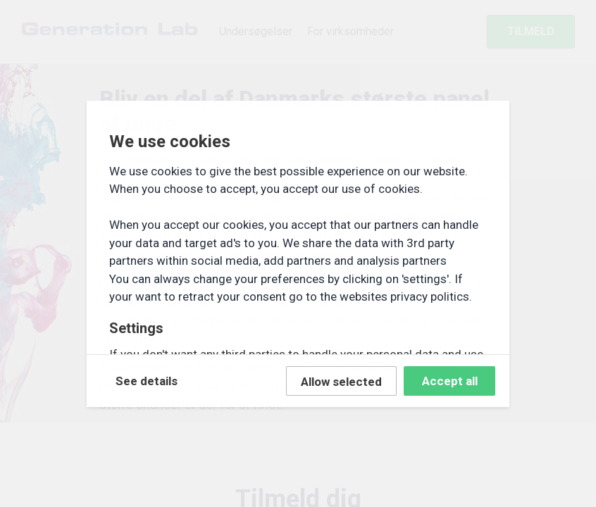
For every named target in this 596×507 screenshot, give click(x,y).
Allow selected (341, 382)
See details (147, 381)
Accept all (450, 381)
